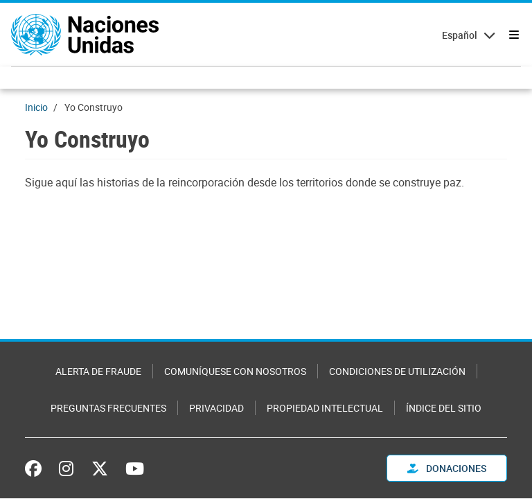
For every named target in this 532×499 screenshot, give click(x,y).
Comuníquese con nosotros (235, 371)
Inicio (36, 107)
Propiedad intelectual (325, 407)
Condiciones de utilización (397, 371)
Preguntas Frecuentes (108, 407)
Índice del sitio (443, 407)
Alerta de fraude (98, 371)
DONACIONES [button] (446, 468)
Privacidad (216, 407)
